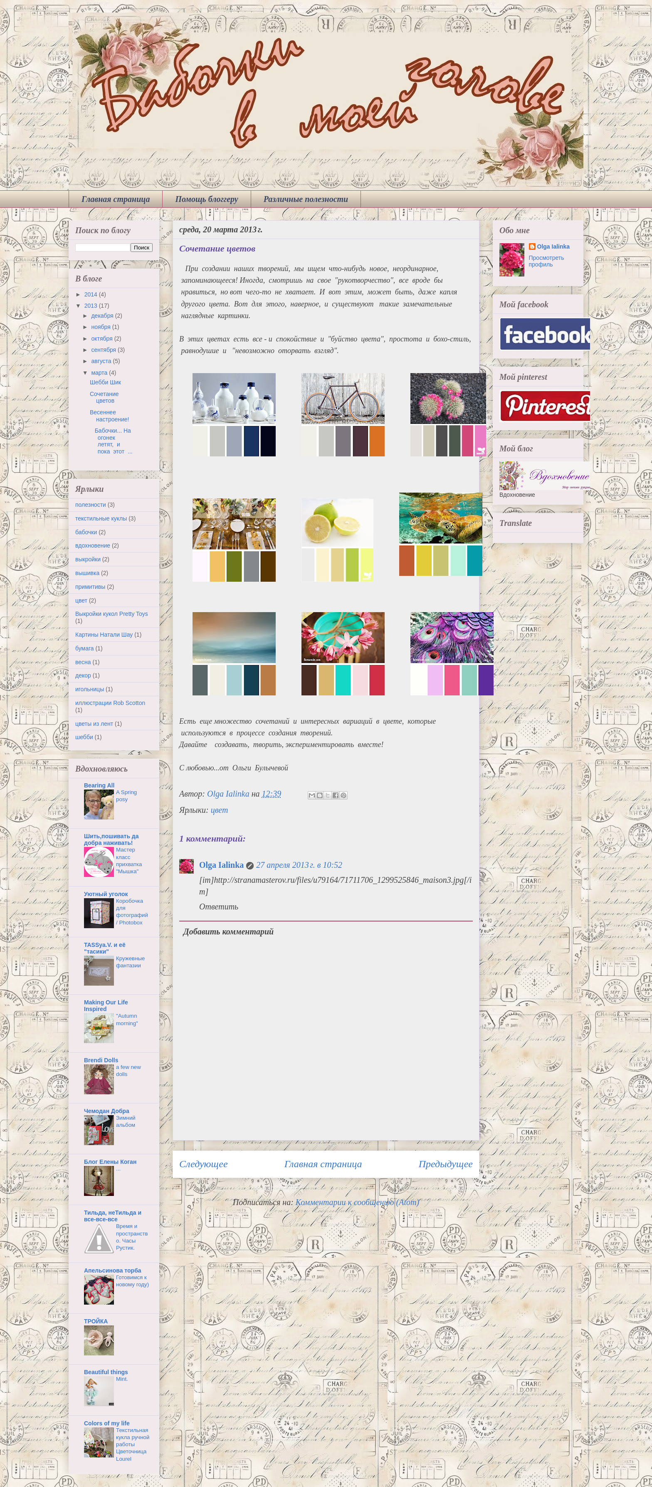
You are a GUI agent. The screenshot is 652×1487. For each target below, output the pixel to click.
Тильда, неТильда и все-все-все (112, 1216)
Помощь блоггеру (206, 199)
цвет (219, 809)
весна (83, 662)
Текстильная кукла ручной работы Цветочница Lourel (132, 1444)
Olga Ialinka (221, 864)
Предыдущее (446, 1163)
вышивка (87, 573)
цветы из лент (94, 723)
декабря (103, 315)
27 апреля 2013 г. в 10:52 (299, 864)
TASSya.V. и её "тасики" (105, 948)
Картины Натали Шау (104, 634)
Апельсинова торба (112, 1270)
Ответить (218, 906)
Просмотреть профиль (546, 261)
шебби (84, 737)
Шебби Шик (105, 382)
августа (102, 361)
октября (102, 338)
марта (100, 372)
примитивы (90, 586)
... (118, 1169)
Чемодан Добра (106, 1111)
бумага (84, 648)
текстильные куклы (101, 518)
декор (83, 675)
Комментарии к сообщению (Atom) (357, 1202)
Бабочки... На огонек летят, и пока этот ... (111, 441)
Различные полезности (306, 199)
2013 (91, 305)
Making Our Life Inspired (106, 1005)
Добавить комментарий (228, 931)
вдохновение (92, 545)
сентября (104, 349)
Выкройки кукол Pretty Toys (111, 613)
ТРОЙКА (96, 1321)
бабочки (86, 532)
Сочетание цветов (104, 397)
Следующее (203, 1163)
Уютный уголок (106, 894)
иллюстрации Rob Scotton (110, 703)
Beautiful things (106, 1372)
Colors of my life (107, 1423)
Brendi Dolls (101, 1060)
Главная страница (116, 199)
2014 (91, 294)
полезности (90, 504)
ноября (101, 327)
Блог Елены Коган (110, 1161)
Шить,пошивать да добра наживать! (111, 839)
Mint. (122, 1379)
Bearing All (99, 785)
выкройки (88, 559)
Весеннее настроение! (109, 416)
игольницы (89, 689)
